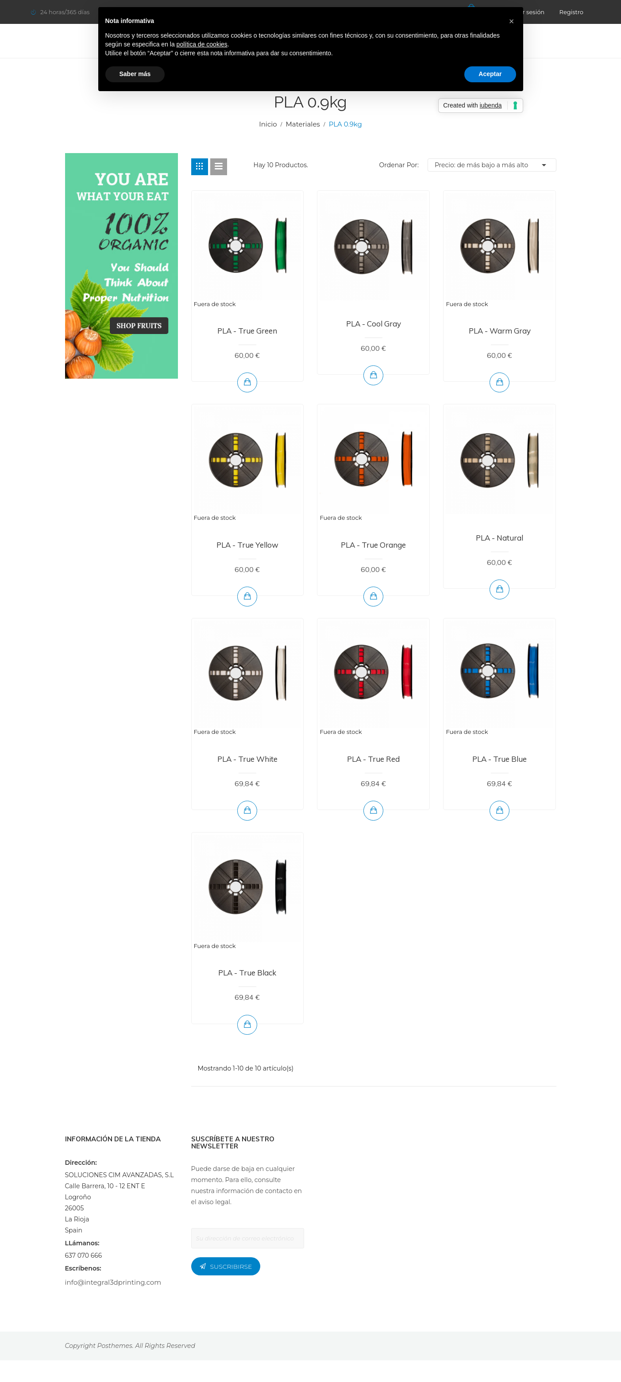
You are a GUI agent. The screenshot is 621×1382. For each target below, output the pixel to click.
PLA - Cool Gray (373, 323)
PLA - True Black (247, 972)
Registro (571, 11)
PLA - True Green (247, 330)
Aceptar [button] (489, 73)
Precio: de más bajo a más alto (492, 165)
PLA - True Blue (499, 759)
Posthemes (114, 1346)
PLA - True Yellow (247, 544)
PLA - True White (247, 759)
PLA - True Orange (373, 544)
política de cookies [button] (202, 44)
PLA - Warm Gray (500, 330)
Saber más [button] (135, 73)
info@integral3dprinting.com (113, 1282)
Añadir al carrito (373, 375)
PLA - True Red (373, 759)
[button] (512, 21)
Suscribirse (231, 1267)
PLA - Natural (499, 537)
